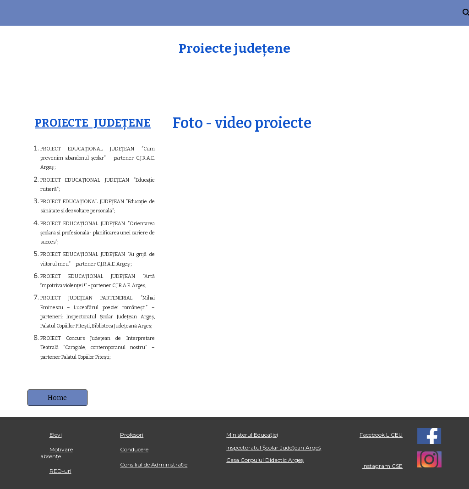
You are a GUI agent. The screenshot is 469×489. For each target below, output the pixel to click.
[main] (234, 48)
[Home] (57, 397)
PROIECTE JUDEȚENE (93, 123)
